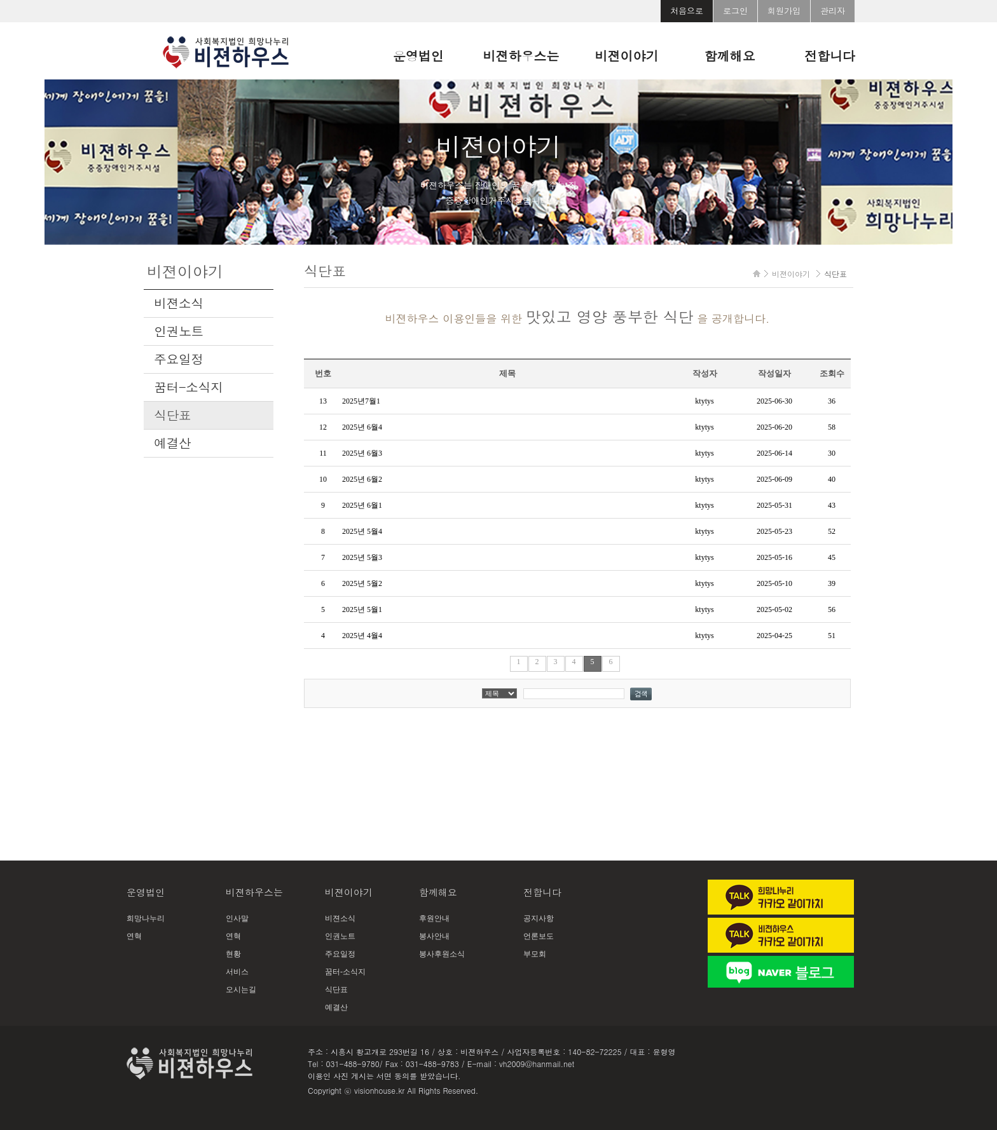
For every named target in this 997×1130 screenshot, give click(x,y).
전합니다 (829, 55)
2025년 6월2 (362, 479)
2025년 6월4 (362, 427)
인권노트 (178, 331)
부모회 (534, 954)
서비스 (237, 971)
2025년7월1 (361, 401)
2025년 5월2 (362, 583)
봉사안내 (434, 936)
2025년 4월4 (362, 635)
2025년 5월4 (362, 531)
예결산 (172, 443)
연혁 (134, 936)
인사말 (237, 918)
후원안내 (434, 918)
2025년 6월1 (362, 505)
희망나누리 (146, 918)
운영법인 (418, 55)
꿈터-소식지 (188, 387)
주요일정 (178, 359)
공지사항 (538, 918)
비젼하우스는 (521, 55)
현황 (233, 954)
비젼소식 (178, 303)
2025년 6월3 (362, 453)
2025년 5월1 (362, 609)
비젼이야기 (627, 55)
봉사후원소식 (442, 954)
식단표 (172, 415)
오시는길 (241, 989)
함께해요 (729, 55)
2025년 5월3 (362, 557)
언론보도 (538, 936)
